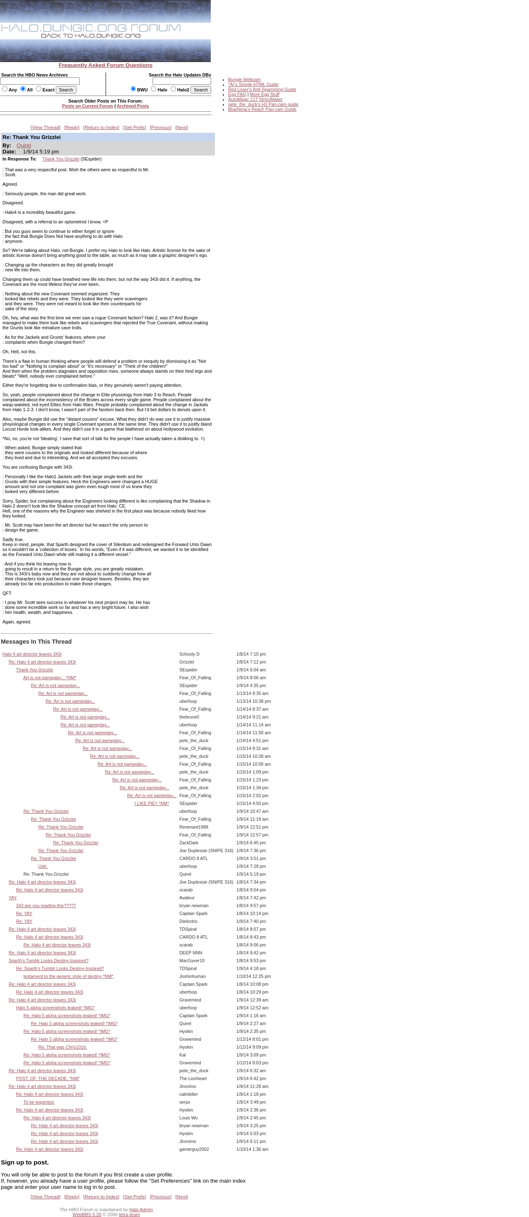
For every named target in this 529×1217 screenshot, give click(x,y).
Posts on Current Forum (87, 105)
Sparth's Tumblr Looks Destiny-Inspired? (48, 960)
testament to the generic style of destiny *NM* (69, 976)
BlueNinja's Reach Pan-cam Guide (262, 109)
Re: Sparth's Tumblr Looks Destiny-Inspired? (60, 968)
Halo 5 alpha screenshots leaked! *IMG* (55, 1007)
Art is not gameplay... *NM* (49, 677)
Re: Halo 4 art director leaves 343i (42, 661)
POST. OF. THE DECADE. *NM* (48, 1078)
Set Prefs (134, 127)
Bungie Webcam (244, 79)
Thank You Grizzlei (61, 158)
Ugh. (43, 866)
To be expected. (39, 1102)
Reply (72, 127)
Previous (160, 127)
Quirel (24, 145)
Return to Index (101, 127)
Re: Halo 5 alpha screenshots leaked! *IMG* (67, 1015)
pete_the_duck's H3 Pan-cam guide (263, 104)
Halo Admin (141, 1209)
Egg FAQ (237, 94)
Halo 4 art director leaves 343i (32, 654)
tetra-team (129, 1214)
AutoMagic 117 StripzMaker (255, 99)
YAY (13, 897)
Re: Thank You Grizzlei (46, 811)
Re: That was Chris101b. (62, 1047)
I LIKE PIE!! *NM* (152, 803)
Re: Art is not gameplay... (55, 685)
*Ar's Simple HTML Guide (253, 84)
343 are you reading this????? (46, 905)
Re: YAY (24, 913)
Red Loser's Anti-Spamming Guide (262, 89)
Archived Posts (133, 105)
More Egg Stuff (264, 94)
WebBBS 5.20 (87, 1214)
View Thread (45, 127)
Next (182, 127)
